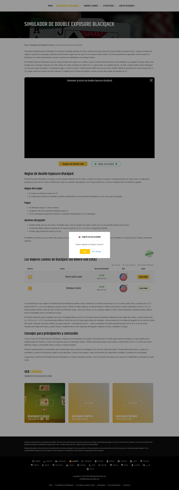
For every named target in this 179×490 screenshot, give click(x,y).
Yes (85, 252)
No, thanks (96, 252)
